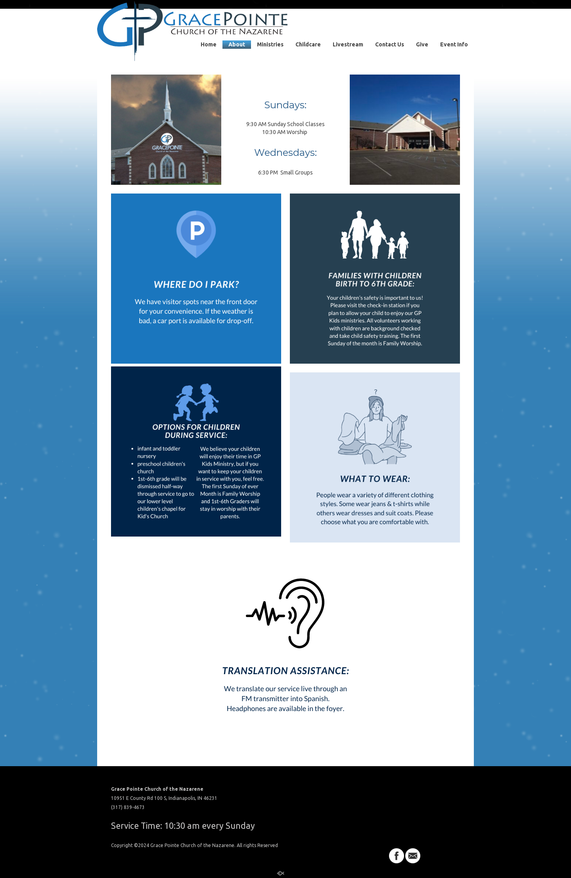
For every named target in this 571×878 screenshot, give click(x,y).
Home (209, 44)
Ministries (270, 44)
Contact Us (389, 44)
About (236, 44)
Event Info (454, 44)
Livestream (348, 44)
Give (422, 44)
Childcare (308, 44)
